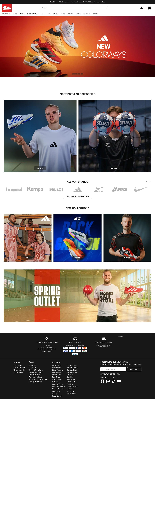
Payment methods (35, 377)
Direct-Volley (56, 372)
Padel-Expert (56, 396)
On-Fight (55, 393)
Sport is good (71, 379)
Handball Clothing (32, 14)
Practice (70, 14)
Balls (43, 14)
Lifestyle (55, 14)
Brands (95, 14)
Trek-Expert (71, 384)
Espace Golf (56, 375)
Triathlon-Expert (72, 386)
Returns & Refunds (35, 372)
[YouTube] (119, 381)
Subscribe (134, 369)
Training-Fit (71, 382)
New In (15, 14)
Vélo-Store (70, 391)
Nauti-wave (56, 391)
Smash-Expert (72, 372)
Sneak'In (70, 375)
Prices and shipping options (38, 379)
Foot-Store (56, 377)
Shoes (22, 14)
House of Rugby (58, 384)
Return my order (19, 370)
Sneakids (70, 377)
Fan (49, 14)
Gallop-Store (56, 379)
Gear (62, 14)
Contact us (47, 345)
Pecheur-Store (72, 365)
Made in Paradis (58, 389)
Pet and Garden (72, 367)
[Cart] (149, 8)
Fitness (78, 14)
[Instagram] (108, 381)
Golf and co (56, 382)
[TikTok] (113, 381)
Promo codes (18, 372)
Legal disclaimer (34, 375)
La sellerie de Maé (58, 386)
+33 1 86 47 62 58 (46, 351)
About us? (32, 365)
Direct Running (57, 370)
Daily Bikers (56, 367)
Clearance (86, 14)
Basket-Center (57, 365)
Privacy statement (35, 382)
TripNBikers (71, 389)
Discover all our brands (77, 196)
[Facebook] (102, 381)
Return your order (103, 346)
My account (18, 365)
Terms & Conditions (36, 370)
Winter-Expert (71, 393)
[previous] (146, 182)
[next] (150, 182)
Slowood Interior (72, 370)
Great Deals (6, 14)
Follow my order (19, 367)
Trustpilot (120, 336)
